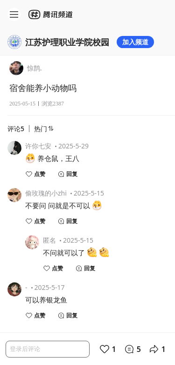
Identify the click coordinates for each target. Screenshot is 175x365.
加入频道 (135, 41)
